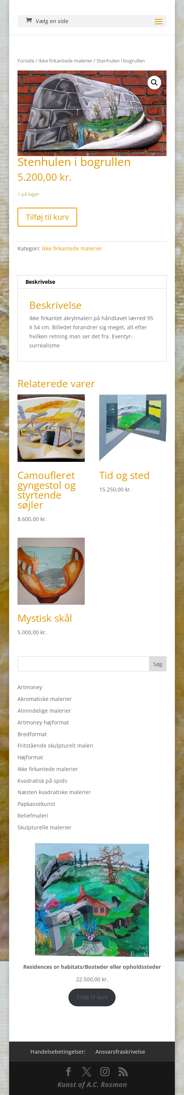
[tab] (92, 282)
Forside (25, 60)
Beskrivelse (40, 281)
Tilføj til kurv (47, 217)
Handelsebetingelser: (58, 1051)
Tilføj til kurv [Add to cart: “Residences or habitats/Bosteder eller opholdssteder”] (92, 997)
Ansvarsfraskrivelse (120, 1051)
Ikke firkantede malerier (65, 60)
